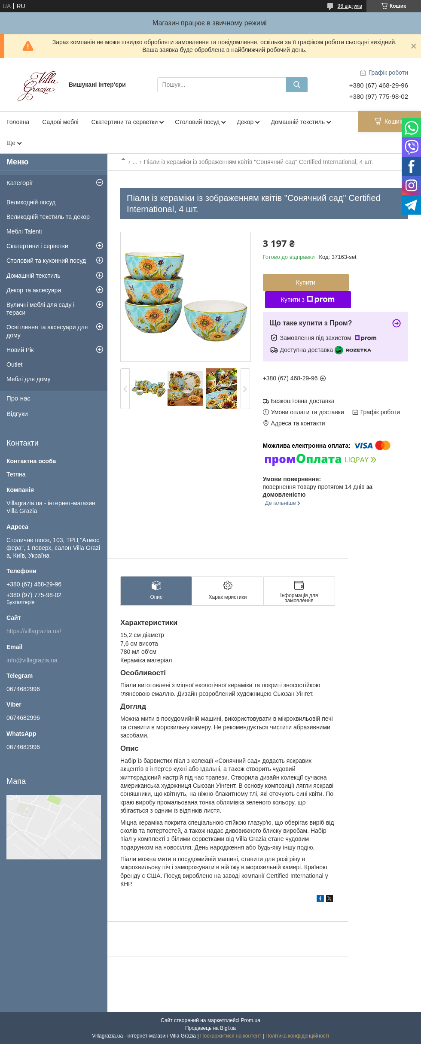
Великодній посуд (30, 202)
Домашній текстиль (298, 121)
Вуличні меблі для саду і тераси (40, 308)
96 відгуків (350, 6)
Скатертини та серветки (125, 121)
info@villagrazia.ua (32, 660)
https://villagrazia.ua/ (33, 631)
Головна (17, 121)
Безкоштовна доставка (303, 401)
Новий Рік (20, 349)
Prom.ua (250, 1020)
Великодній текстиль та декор (48, 216)
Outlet (14, 364)
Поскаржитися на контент (230, 1036)
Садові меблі (60, 121)
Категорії (19, 182)
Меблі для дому (28, 379)
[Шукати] (297, 84)
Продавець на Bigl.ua (210, 1028)
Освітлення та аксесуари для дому (47, 331)
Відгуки (17, 413)
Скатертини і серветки (37, 246)
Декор (245, 121)
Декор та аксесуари (33, 290)
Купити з (308, 299)
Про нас (18, 398)
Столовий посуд (197, 121)
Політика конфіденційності (297, 1036)
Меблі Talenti (24, 231)
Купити (305, 282)
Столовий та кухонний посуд (46, 260)
